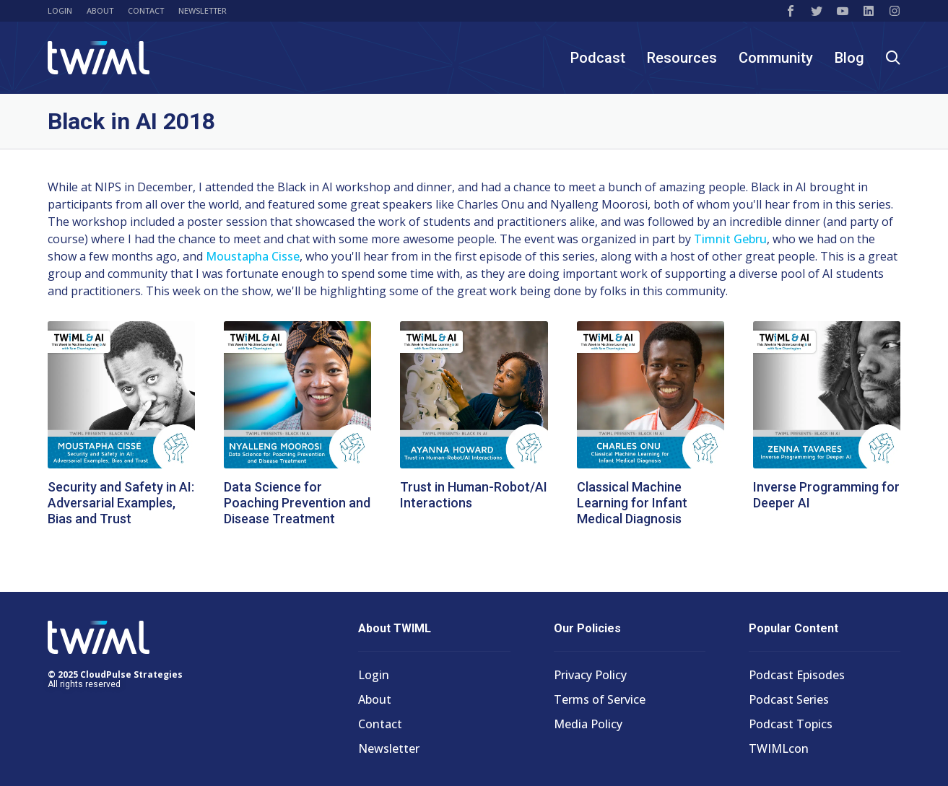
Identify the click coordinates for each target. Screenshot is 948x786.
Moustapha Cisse (253, 256)
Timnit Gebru (730, 239)
